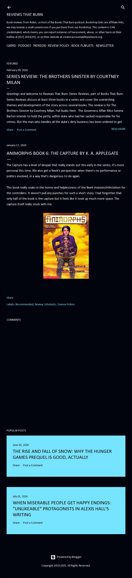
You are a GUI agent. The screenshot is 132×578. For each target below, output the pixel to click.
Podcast (24, 46)
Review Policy (58, 46)
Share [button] (10, 130)
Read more (118, 129)
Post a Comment (26, 130)
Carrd (11, 46)
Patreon (39, 46)
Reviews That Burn (25, 15)
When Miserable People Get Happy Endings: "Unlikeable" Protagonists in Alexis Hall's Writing (62, 509)
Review (39, 304)
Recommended (24, 304)
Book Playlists (82, 46)
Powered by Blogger (66, 557)
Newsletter (105, 46)
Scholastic (50, 304)
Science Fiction (66, 304)
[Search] (122, 6)
